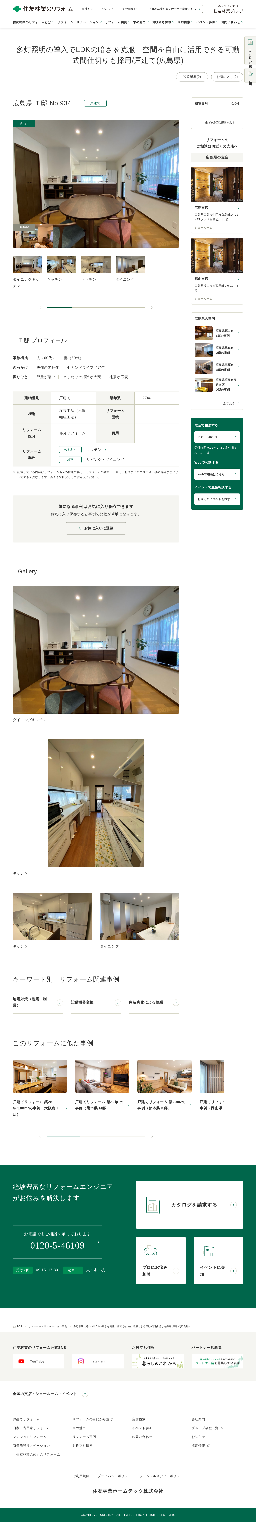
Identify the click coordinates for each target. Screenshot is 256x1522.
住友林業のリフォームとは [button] (32, 22)
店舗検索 (184, 22)
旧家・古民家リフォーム (31, 1428)
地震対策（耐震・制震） (30, 1002)
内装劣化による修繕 (146, 1002)
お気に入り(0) (227, 76)
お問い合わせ (142, 1437)
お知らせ (107, 8)
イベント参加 (205, 22)
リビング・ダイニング (105, 460)
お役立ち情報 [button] (161, 22)
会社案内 (88, 8)
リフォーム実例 (116, 22)
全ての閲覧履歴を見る (220, 122)
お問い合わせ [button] (230, 22)
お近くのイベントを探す (214, 499)
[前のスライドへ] (40, 307)
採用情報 (129, 8)
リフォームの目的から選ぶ (92, 1419)
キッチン (94, 450)
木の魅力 (79, 1428)
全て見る (229, 403)
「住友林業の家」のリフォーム (36, 1454)
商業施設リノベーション (31, 1445)
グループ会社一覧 (208, 1428)
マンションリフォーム (30, 1437)
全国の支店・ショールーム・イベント (45, 1394)
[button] (59, 307)
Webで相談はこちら (211, 474)
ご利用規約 (81, 1476)
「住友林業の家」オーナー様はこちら (172, 8)
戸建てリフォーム (26, 1419)
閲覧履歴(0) (192, 76)
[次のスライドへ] (152, 307)
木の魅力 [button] (139, 22)
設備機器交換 (82, 1002)
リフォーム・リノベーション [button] (78, 22)
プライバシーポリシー (114, 1476)
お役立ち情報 (82, 1445)
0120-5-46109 (207, 437)
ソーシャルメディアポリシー (161, 1476)
